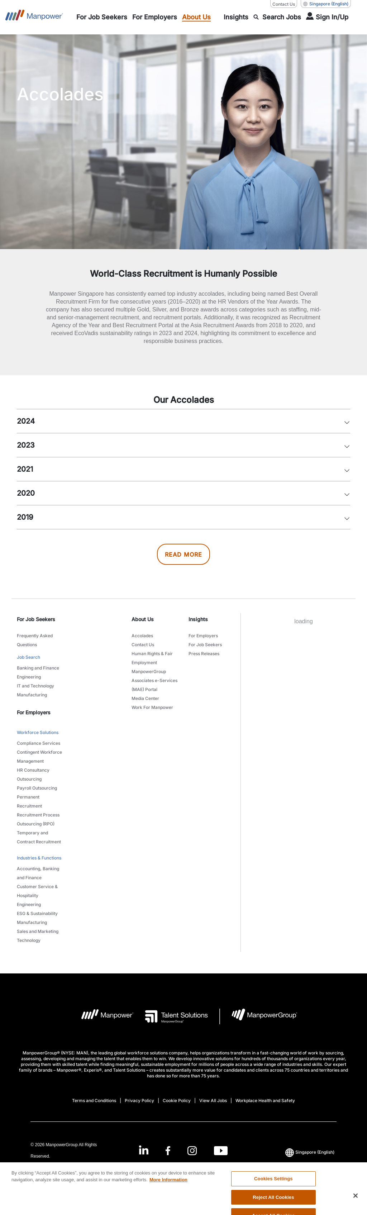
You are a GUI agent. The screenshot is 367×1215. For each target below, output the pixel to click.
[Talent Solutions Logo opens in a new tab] (171, 1016)
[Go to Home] (34, 17)
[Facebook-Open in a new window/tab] (168, 1150)
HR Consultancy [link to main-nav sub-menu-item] (33, 770)
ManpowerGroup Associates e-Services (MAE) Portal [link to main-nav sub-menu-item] (154, 680)
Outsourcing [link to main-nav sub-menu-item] (29, 779)
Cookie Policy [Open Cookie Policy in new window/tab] (177, 1100)
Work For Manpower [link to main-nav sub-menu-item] (152, 707)
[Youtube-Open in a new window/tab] (221, 1150)
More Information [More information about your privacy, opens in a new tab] (168, 1192)
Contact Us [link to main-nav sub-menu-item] (143, 644)
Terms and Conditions (94, 1100)
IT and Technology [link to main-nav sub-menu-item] (35, 685)
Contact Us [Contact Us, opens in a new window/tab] (283, 4)
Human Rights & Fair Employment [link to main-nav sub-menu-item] (152, 658)
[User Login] (327, 17)
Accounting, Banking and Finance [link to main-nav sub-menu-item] (38, 873)
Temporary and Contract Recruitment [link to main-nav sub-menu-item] (39, 837)
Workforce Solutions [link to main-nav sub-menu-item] (37, 732)
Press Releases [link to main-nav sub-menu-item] (204, 653)
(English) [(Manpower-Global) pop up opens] (325, 4)
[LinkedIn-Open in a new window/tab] (143, 1149)
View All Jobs (213, 1100)
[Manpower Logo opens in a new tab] (102, 1016)
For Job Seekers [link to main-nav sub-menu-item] (205, 644)
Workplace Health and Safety (265, 1100)
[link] (183, 1150)
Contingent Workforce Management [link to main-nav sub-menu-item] (39, 756)
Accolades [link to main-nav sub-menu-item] (142, 635)
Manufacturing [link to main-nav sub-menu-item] (32, 694)
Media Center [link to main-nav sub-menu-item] (145, 698)
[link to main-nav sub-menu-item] (101, 17)
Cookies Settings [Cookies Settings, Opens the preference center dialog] (273, 1191)
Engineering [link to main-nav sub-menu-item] (29, 677)
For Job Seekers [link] (36, 619)
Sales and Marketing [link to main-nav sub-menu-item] (37, 931)
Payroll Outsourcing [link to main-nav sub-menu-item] (37, 788)
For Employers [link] (34, 712)
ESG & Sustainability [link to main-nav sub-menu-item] (37, 913)
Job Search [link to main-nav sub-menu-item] (28, 657)
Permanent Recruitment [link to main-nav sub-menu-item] (29, 801)
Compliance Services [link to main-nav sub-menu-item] (38, 743)
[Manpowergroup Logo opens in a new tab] (258, 1016)
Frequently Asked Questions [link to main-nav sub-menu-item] (35, 640)
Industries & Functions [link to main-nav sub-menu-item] (39, 858)
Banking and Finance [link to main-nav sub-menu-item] (38, 668)
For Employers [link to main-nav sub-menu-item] (203, 635)
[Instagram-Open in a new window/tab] (192, 1150)
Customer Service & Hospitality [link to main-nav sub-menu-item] (37, 891)
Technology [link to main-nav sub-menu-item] (28, 940)
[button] (347, 419)
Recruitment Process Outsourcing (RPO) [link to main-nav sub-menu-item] (38, 819)
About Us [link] (143, 619)
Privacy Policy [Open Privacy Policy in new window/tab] (139, 1100)
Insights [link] (198, 619)
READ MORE (183, 554)
